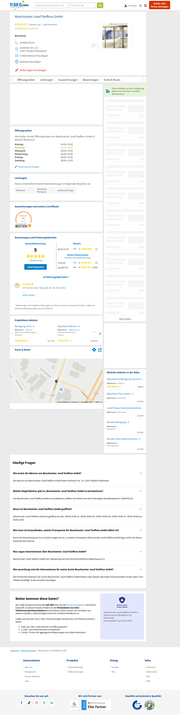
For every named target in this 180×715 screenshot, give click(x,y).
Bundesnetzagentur (76, 604)
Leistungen (46, 79)
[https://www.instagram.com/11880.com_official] (36, 703)
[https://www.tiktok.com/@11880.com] (29, 703)
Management (30, 671)
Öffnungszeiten (26, 79)
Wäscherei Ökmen (67, 326)
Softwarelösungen (75, 671)
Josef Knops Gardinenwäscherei (124, 408)
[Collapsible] (141, 473)
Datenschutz (151, 671)
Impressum (151, 667)
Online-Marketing (75, 667)
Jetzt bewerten (35, 267)
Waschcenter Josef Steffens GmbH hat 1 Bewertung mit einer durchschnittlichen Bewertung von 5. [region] (59, 558)
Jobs (27, 681)
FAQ (113, 671)
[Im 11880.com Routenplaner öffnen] (94, 349)
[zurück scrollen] (12, 80)
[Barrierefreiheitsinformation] (141, 5)
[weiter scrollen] (143, 80)
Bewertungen (91, 79)
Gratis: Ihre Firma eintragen (159, 5)
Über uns (28, 667)
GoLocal (43, 287)
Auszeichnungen (68, 79)
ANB (148, 681)
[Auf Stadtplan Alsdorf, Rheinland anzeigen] (100, 349)
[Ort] (82, 5)
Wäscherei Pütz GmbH (118, 393)
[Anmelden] (131, 5)
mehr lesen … (30, 295)
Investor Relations (32, 676)
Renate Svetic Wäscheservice (122, 438)
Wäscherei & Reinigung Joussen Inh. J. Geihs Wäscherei (125, 379)
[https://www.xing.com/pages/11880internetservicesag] (44, 703)
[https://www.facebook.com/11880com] (21, 703)
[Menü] (146, 5)
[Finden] (100, 5)
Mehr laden (125, 318)
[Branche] (51, 5)
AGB (148, 676)
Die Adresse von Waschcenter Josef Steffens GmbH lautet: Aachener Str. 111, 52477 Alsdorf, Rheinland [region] (61, 480)
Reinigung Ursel (23, 326)
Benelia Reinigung (116, 422)
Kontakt (115, 667)
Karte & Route (112, 79)
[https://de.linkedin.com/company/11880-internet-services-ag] (52, 703)
